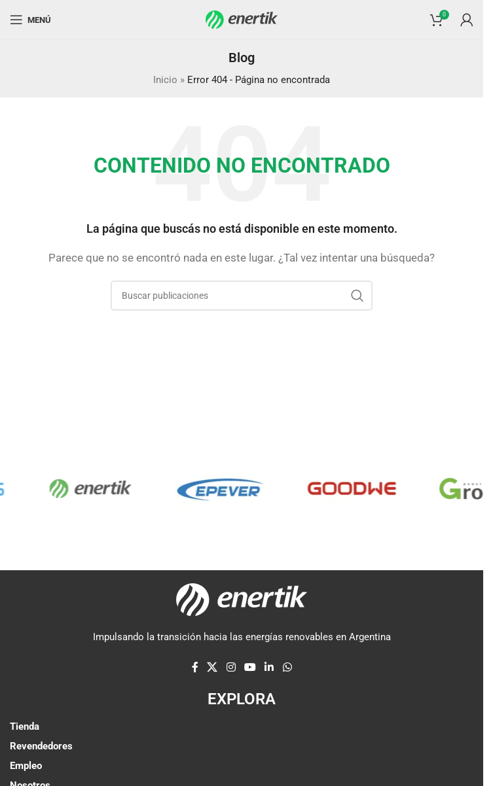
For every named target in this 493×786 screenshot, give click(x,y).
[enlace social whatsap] (287, 668)
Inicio (165, 80)
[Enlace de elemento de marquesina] (99, 488)
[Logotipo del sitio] (242, 19)
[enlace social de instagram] (231, 668)
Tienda (24, 726)
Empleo (26, 766)
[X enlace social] (212, 668)
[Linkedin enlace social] (269, 668)
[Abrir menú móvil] (30, 20)
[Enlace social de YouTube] (250, 668)
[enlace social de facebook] (195, 668)
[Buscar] (242, 296)
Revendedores (41, 746)
